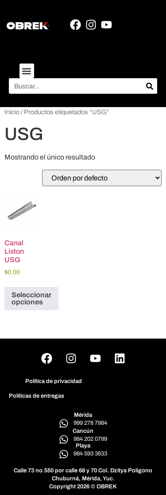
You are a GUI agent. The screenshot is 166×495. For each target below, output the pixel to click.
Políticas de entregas (36, 396)
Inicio (11, 112)
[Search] (149, 86)
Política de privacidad (53, 381)
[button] (26, 71)
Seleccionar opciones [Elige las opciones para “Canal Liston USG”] (31, 298)
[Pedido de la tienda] (102, 178)
